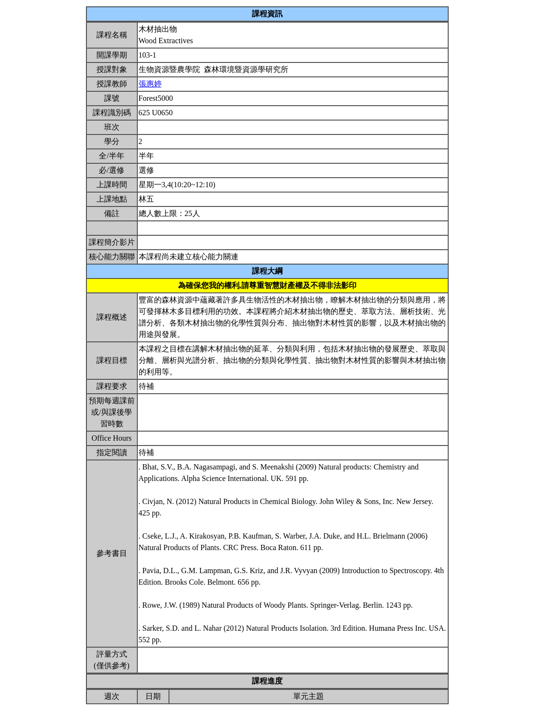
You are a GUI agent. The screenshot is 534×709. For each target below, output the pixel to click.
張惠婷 (150, 84)
